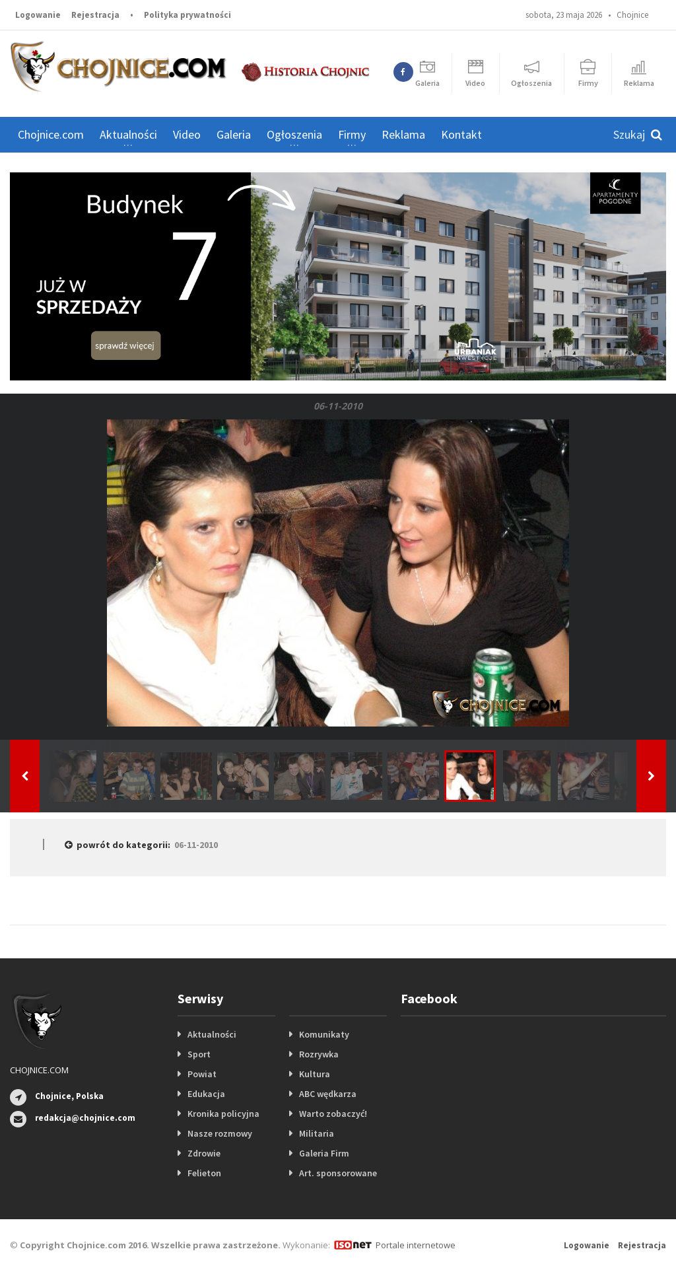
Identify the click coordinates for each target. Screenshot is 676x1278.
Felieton (204, 1173)
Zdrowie (203, 1153)
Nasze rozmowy (219, 1133)
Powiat (202, 1074)
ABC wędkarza (327, 1094)
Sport (199, 1054)
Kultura (314, 1074)
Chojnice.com (51, 134)
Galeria (234, 134)
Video (187, 134)
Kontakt (461, 134)
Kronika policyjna (223, 1113)
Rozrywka (319, 1054)
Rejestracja (95, 14)
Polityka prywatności (187, 14)
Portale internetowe (416, 1245)
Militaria (316, 1133)
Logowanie (38, 14)
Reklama (403, 134)
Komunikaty (324, 1034)
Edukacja (206, 1094)
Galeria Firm (324, 1153)
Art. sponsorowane (338, 1173)
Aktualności (211, 1034)
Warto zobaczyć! (333, 1113)
